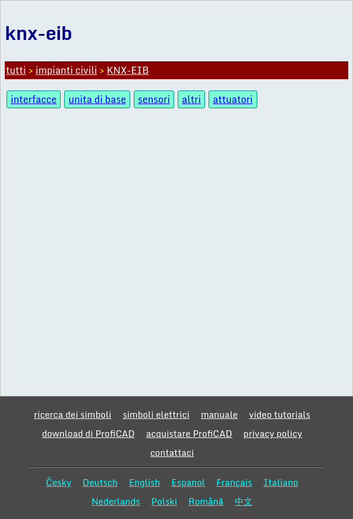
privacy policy (273, 433)
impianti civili (66, 70)
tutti (16, 70)
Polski (164, 501)
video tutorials (279, 414)
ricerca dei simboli (72, 414)
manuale (219, 414)
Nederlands (116, 501)
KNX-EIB (127, 70)
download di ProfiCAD (88, 433)
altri (191, 99)
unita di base (97, 99)
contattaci (172, 452)
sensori (154, 99)
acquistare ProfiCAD (189, 433)
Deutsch (100, 482)
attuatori (233, 99)
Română (205, 501)
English (144, 482)
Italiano (280, 482)
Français (234, 482)
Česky (58, 482)
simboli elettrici (156, 414)
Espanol (188, 482)
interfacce (33, 99)
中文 (244, 501)
